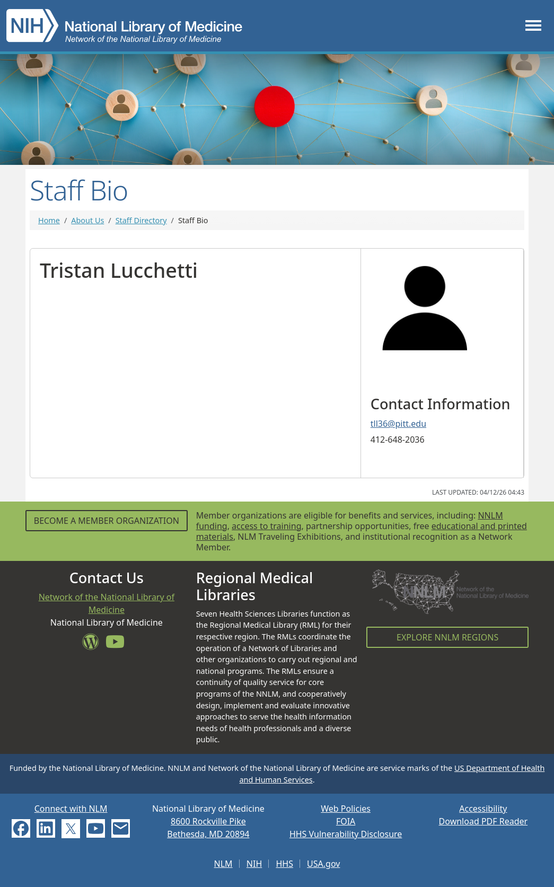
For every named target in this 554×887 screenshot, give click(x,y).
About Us (87, 220)
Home (49, 220)
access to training (266, 526)
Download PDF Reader (483, 821)
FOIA (345, 821)
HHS (284, 864)
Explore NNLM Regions (447, 637)
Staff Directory (141, 220)
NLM (223, 864)
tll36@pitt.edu (398, 423)
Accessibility (483, 808)
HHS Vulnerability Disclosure (345, 834)
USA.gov (323, 864)
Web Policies (346, 808)
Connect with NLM (71, 808)
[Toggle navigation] (533, 26)
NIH (254, 864)
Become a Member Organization (106, 520)
